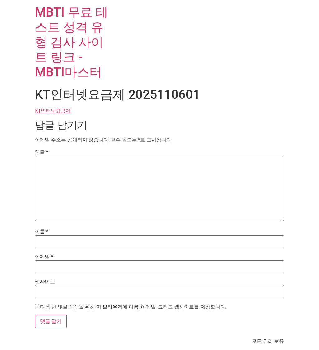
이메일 (44, 256)
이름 (41, 231)
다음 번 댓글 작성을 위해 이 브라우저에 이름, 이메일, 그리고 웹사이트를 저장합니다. (133, 306)
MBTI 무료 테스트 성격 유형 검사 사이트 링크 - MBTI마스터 (71, 42)
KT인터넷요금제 (53, 111)
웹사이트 (45, 281)
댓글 (41, 152)
